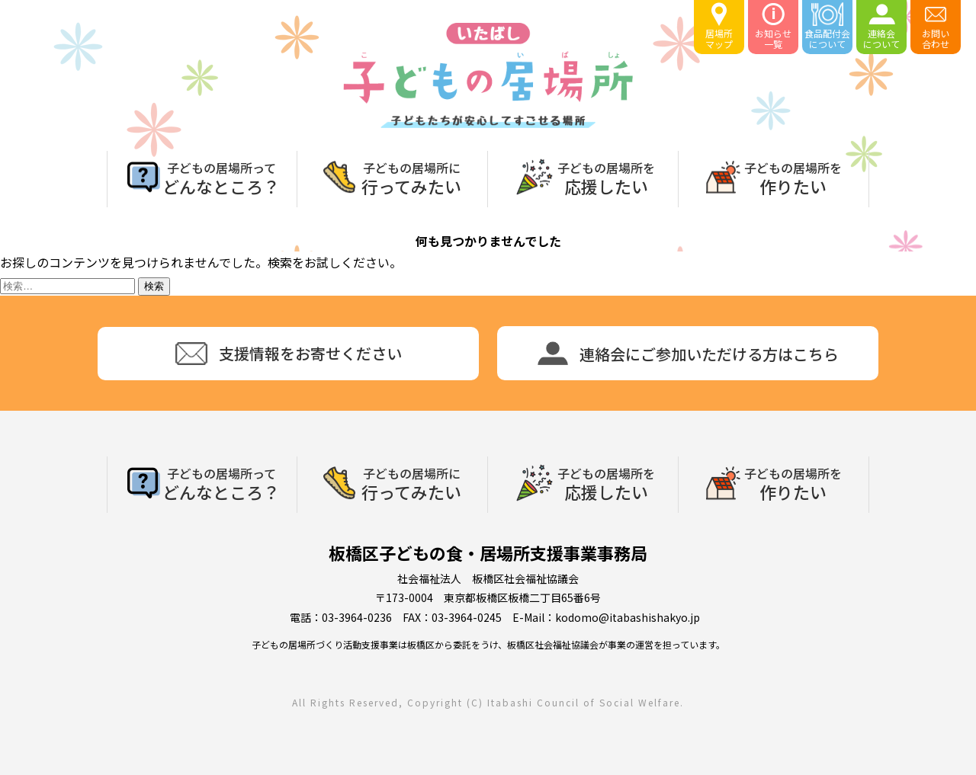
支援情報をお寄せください (288, 353)
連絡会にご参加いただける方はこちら (688, 353)
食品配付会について (827, 26)
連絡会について (881, 26)
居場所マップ (719, 26)
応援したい (606, 177)
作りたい (793, 177)
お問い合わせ (935, 26)
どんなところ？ (221, 177)
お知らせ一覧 (773, 26)
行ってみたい (411, 177)
